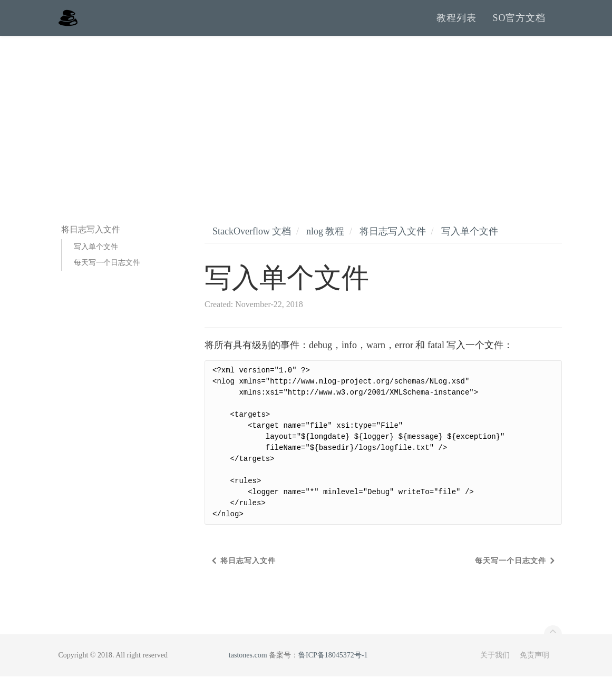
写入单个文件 (96, 258)
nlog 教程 (325, 243)
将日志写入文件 (393, 243)
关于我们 (495, 667)
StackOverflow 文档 (251, 243)
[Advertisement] (306, 126)
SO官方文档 (519, 23)
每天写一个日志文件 (107, 274)
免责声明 (534, 667)
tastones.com (248, 667)
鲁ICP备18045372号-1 (332, 667)
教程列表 (456, 23)
